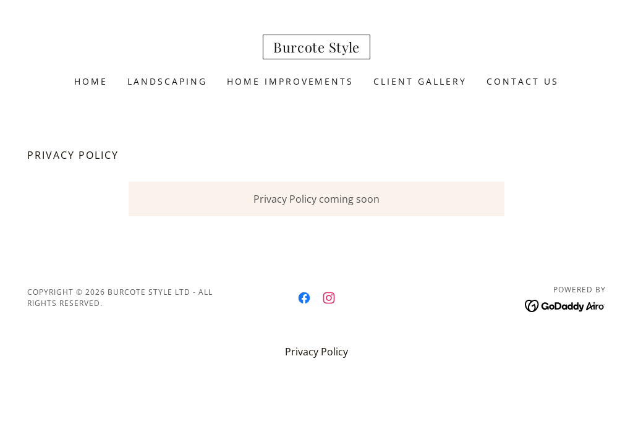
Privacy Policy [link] (316, 351)
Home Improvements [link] (290, 81)
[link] (316, 49)
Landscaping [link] (167, 81)
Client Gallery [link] (420, 81)
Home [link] (91, 81)
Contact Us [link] (522, 81)
